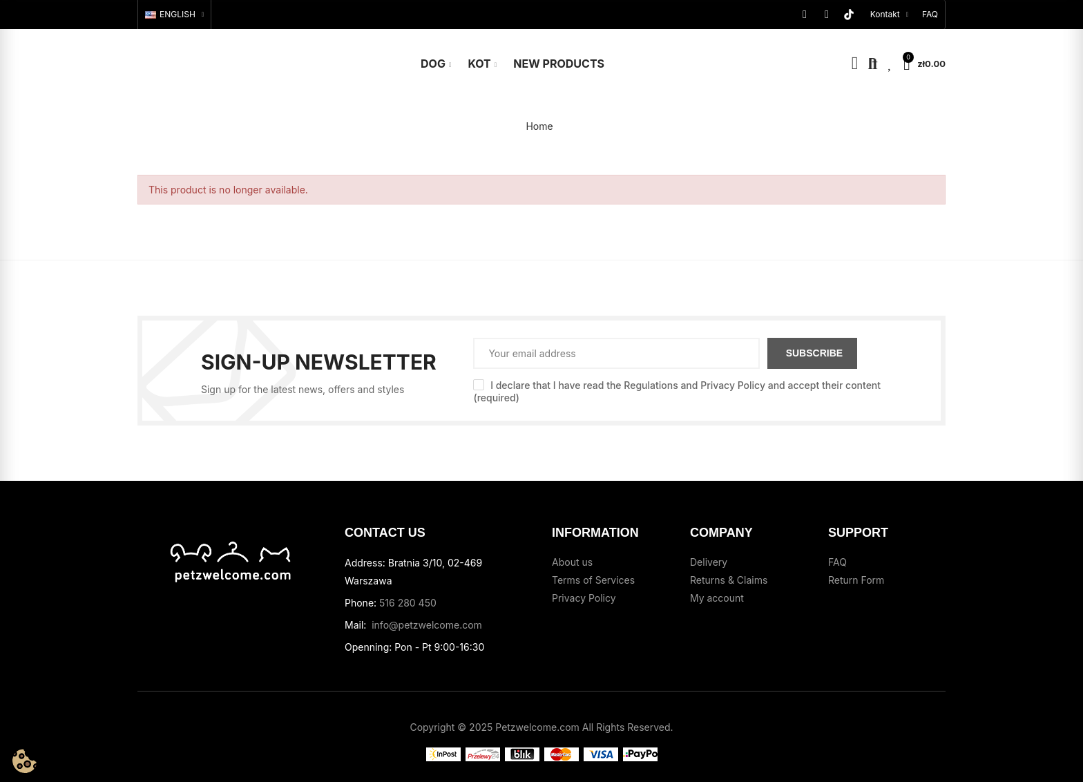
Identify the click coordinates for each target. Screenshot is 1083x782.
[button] (930, 14)
